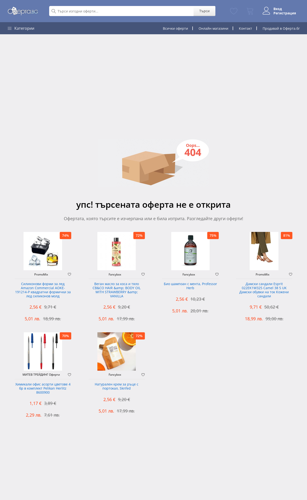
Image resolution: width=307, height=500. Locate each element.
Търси (204, 11)
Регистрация (284, 13)
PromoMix (41, 274)
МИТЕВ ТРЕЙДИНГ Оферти (41, 374)
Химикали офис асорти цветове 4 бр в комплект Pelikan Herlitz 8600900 (43, 388)
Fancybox (115, 274)
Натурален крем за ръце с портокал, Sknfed (116, 386)
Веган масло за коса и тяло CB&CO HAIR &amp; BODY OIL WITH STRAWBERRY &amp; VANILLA (117, 290)
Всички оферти (175, 28)
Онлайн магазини (213, 28)
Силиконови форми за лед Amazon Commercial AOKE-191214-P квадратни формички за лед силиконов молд (43, 290)
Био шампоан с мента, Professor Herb (190, 286)
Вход (277, 9)
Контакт (245, 28)
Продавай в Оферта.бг (281, 28)
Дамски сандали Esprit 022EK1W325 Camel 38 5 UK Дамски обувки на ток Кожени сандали (264, 290)
